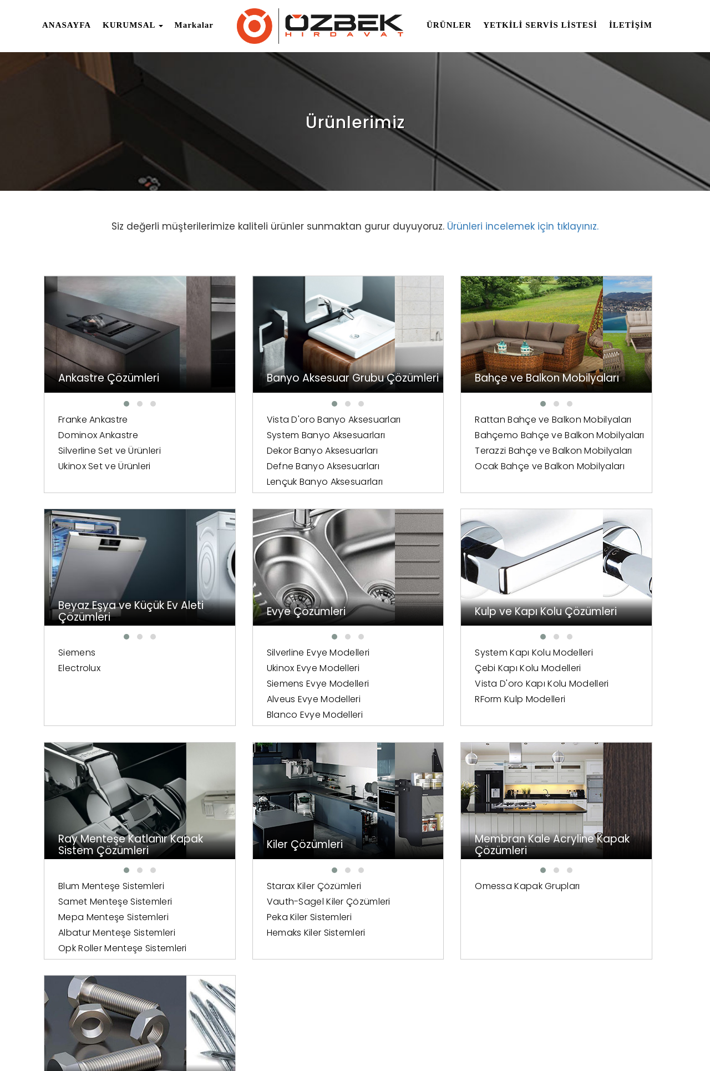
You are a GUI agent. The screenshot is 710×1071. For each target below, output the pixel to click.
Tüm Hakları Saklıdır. (169, 1030)
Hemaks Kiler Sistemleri (586, 700)
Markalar (194, 25)
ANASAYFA (66, 25)
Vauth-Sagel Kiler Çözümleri (599, 669)
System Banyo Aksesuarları (277, 450)
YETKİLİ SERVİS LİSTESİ (540, 25)
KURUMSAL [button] (133, 25)
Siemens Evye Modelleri (109, 684)
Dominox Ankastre (98, 435)
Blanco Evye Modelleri (106, 715)
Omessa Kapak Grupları (110, 887)
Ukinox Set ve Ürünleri (104, 466)
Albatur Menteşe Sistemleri (436, 700)
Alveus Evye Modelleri (105, 700)
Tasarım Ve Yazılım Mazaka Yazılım (114, 1053)
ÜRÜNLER (449, 25)
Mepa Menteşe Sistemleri (433, 684)
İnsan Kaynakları (490, 1033)
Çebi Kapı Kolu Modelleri (271, 669)
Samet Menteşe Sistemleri (434, 669)
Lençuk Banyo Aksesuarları (276, 497)
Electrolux (558, 435)
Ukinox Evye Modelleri (104, 669)
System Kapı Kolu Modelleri (277, 653)
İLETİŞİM (630, 25)
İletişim (642, 1033)
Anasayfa (424, 1033)
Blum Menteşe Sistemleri (431, 653)
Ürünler (600, 1033)
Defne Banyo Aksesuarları (274, 481)
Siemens (556, 419)
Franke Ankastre (93, 419)
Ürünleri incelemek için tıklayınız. (523, 226)
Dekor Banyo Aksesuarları (273, 466)
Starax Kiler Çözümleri (584, 653)
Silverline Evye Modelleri (109, 653)
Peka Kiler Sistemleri (579, 684)
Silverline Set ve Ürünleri (109, 450)
